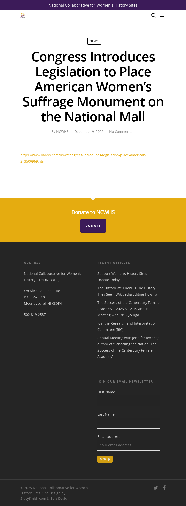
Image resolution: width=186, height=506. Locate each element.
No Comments (120, 131)
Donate (93, 226)
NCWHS (62, 131)
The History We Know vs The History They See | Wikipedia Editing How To (127, 291)
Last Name (106, 414)
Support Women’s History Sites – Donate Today (123, 276)
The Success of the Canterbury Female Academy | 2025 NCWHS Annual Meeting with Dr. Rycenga (128, 308)
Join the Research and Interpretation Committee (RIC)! (127, 326)
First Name (106, 392)
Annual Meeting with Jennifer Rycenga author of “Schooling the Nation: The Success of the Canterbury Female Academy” (128, 347)
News (94, 41)
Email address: (109, 436)
